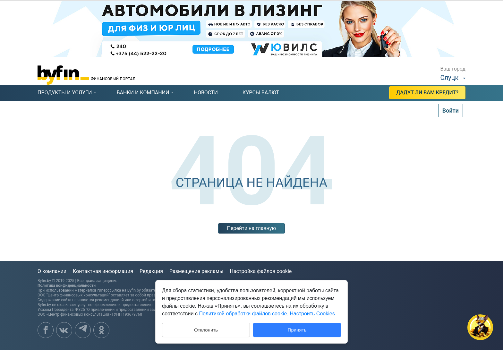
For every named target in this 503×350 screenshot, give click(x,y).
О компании (52, 271)
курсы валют (261, 93)
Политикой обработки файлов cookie (243, 313)
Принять (297, 329)
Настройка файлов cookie (261, 271)
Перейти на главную (251, 228)
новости (206, 93)
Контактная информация (103, 271)
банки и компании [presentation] (142, 93)
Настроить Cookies (312, 313)
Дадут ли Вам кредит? (427, 93)
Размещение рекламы (196, 271)
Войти (450, 110)
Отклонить (206, 329)
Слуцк (449, 77)
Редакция (151, 271)
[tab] (65, 93)
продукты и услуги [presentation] (65, 93)
